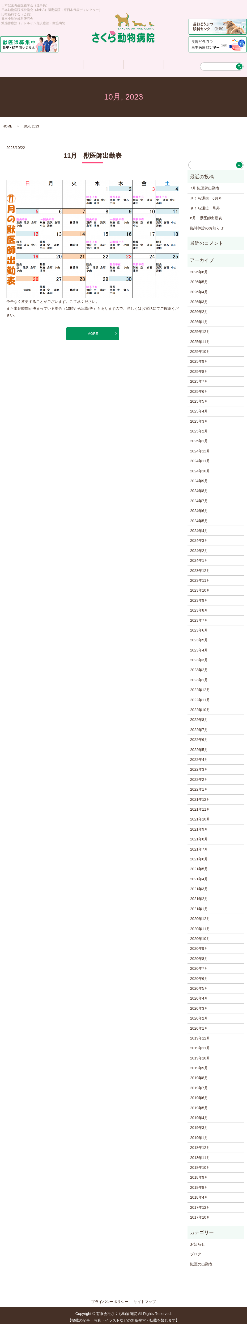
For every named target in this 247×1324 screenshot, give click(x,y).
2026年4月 (199, 288)
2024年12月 (200, 448)
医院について (62, 63)
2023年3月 (199, 656)
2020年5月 (199, 985)
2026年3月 (199, 298)
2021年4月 (199, 875)
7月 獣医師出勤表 (204, 185)
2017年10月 (200, 1214)
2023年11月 (200, 577)
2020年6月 (199, 975)
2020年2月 (199, 1015)
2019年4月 (199, 1114)
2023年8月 (199, 607)
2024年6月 (199, 507)
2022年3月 (199, 766)
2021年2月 (199, 895)
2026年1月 (199, 318)
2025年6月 (199, 388)
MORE (92, 330)
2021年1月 (199, 905)
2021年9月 (199, 826)
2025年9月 (199, 358)
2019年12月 (200, 1035)
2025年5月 (199, 398)
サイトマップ (145, 1298)
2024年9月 (199, 477)
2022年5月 (199, 746)
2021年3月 (199, 885)
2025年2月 (199, 428)
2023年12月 (200, 567)
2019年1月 (199, 1134)
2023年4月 (199, 647)
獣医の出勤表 (201, 1261)
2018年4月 (199, 1194)
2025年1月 (199, 437)
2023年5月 (199, 636)
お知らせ (197, 1241)
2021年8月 (199, 836)
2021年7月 (199, 846)
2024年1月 (199, 557)
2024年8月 (199, 487)
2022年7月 (199, 726)
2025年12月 (200, 328)
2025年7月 (199, 378)
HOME (7, 123)
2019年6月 (199, 1094)
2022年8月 (199, 716)
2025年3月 (199, 418)
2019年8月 (199, 1074)
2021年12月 (200, 796)
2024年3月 (199, 537)
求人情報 (183, 63)
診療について (103, 63)
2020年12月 (200, 915)
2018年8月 (199, 1184)
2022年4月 (199, 756)
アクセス (223, 63)
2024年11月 (200, 457)
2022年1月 (199, 786)
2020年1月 (199, 1025)
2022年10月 (200, 706)
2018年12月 (200, 1144)
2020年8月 (199, 955)
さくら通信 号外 (205, 205)
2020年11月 (200, 925)
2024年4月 (199, 527)
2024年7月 (199, 497)
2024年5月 (199, 517)
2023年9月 (199, 597)
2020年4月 (199, 995)
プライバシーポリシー (109, 1298)
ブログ (195, 1250)
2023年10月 (200, 587)
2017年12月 (200, 1204)
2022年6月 (199, 736)
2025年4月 (199, 408)
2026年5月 (199, 278)
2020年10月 (200, 935)
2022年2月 (199, 776)
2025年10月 (200, 348)
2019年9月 (199, 1064)
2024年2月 (199, 547)
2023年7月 (199, 617)
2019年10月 (200, 1055)
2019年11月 (200, 1044)
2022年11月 (200, 696)
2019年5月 (199, 1104)
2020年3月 (199, 1005)
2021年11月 (200, 806)
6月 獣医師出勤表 (206, 214)
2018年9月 (199, 1174)
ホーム (22, 63)
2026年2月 (199, 308)
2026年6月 (199, 268)
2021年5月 (199, 865)
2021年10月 (200, 816)
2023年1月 (199, 676)
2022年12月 (200, 686)
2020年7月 (199, 965)
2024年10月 (200, 467)
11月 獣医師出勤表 (93, 152)
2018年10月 (200, 1164)
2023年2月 (199, 666)
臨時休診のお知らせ (207, 224)
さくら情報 (143, 63)
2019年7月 (199, 1084)
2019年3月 (199, 1124)
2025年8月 (199, 368)
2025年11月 (200, 338)
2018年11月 (200, 1154)
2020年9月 (199, 945)
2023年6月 (199, 627)
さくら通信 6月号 (206, 195)
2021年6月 (199, 855)
